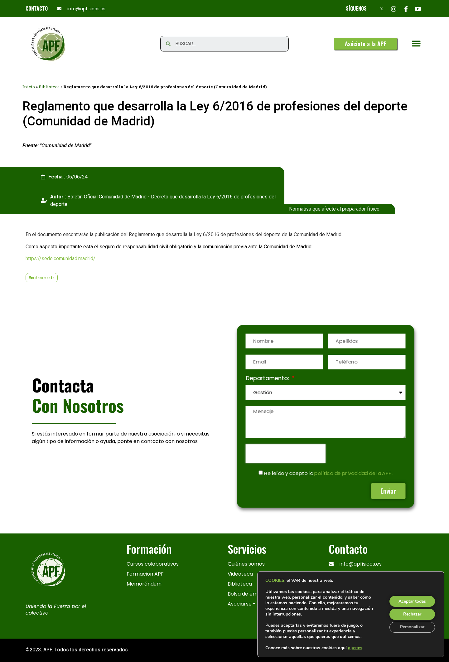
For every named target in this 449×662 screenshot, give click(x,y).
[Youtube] (418, 8)
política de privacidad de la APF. (353, 473)
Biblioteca (49, 87)
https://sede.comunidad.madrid (59, 258)
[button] (365, 44)
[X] (381, 8)
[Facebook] (406, 8)
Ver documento (41, 277)
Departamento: (267, 378)
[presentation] (285, 454)
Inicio (28, 87)
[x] (335, 618)
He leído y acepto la (328, 473)
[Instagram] (394, 8)
